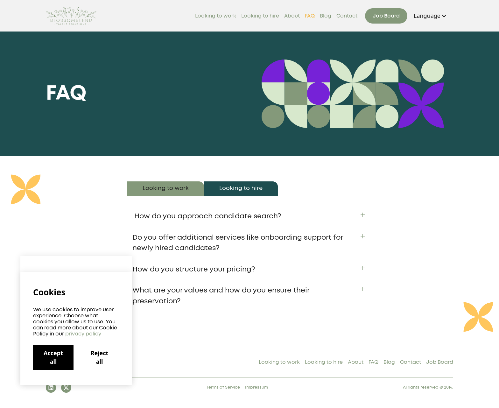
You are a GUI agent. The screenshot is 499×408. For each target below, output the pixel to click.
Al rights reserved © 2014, (428, 387)
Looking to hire (260, 15)
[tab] (165, 188)
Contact (346, 15)
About (292, 15)
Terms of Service (223, 387)
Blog (325, 15)
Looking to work (215, 15)
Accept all (53, 357)
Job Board (386, 15)
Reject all (100, 357)
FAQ (310, 15)
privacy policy (83, 333)
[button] (430, 15)
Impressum (256, 387)
